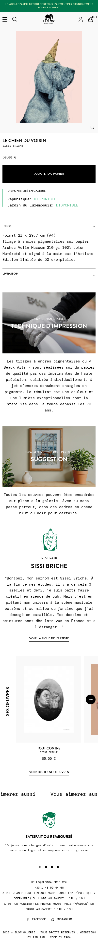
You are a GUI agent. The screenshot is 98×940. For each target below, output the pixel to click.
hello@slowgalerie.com (49, 882)
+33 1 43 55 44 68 (49, 888)
